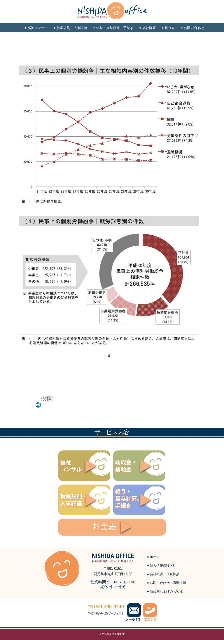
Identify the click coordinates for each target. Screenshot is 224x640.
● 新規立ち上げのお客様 (165, 591)
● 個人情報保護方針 (161, 565)
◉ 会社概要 (147, 28)
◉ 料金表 (168, 28)
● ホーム (153, 557)
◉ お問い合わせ (192, 28)
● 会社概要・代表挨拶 (163, 574)
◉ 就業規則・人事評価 (70, 28)
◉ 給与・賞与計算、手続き (113, 28)
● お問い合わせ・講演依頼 (166, 583)
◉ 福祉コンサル (36, 28)
